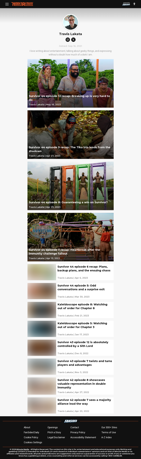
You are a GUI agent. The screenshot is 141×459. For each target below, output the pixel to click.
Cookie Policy (31, 437)
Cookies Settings (33, 442)
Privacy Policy (77, 432)
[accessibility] (134, 4)
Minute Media (22, 449)
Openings (53, 427)
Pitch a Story (54, 432)
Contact (74, 427)
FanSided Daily (31, 432)
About (27, 427)
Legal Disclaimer (56, 437)
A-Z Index (106, 437)
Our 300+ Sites (109, 427)
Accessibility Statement (83, 437)
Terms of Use (108, 432)
